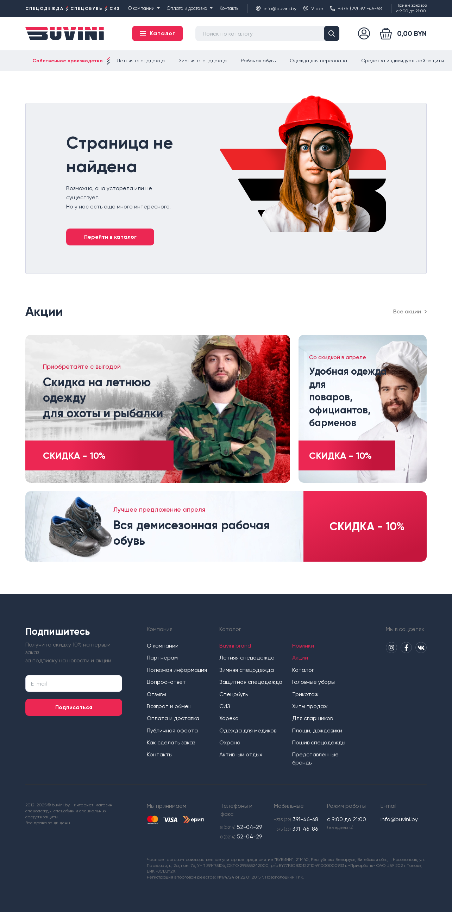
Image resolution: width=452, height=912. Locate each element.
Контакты (229, 8)
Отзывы (156, 694)
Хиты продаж (310, 706)
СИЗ (224, 706)
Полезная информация (177, 670)
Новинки (303, 645)
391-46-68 (296, 819)
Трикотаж (305, 694)
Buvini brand (235, 645)
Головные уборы (313, 682)
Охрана (229, 742)
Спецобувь (233, 694)
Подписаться (73, 707)
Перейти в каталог (110, 236)
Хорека (229, 718)
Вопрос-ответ (166, 682)
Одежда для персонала (318, 60)
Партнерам (162, 657)
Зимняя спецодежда (203, 60)
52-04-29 (241, 827)
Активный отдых (240, 754)
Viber (313, 8)
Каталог (303, 670)
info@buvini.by (276, 8)
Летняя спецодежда (141, 60)
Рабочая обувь (258, 60)
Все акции (410, 311)
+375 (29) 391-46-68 (356, 8)
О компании (144, 8)
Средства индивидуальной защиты (402, 60)
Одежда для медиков (247, 730)
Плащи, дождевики (317, 730)
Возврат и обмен (169, 706)
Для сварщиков (312, 718)
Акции (300, 657)
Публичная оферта (172, 730)
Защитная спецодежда (250, 682)
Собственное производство (67, 61)
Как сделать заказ (171, 742)
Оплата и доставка (190, 8)
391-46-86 (296, 828)
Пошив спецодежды (318, 742)
